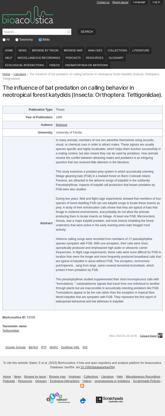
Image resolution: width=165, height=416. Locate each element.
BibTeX (33, 347)
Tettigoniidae (10, 330)
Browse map (73, 50)
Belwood (61, 125)
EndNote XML (70, 347)
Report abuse (120, 2)
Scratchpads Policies (146, 381)
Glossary (116, 57)
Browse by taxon (45, 50)
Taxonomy (26, 39)
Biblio (46, 39)
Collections (117, 50)
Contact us (103, 2)
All (8, 39)
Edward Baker (148, 335)
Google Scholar (15, 347)
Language (139, 1)
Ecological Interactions (24, 65)
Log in (156, 1)
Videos (54, 65)
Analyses (95, 50)
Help (8, 57)
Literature (140, 50)
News (22, 50)
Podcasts (73, 57)
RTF (44, 347)
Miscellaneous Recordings (39, 57)
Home (9, 50)
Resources (94, 57)
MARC (54, 347)
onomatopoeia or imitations (86, 65)
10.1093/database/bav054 (98, 367)
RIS (85, 347)
